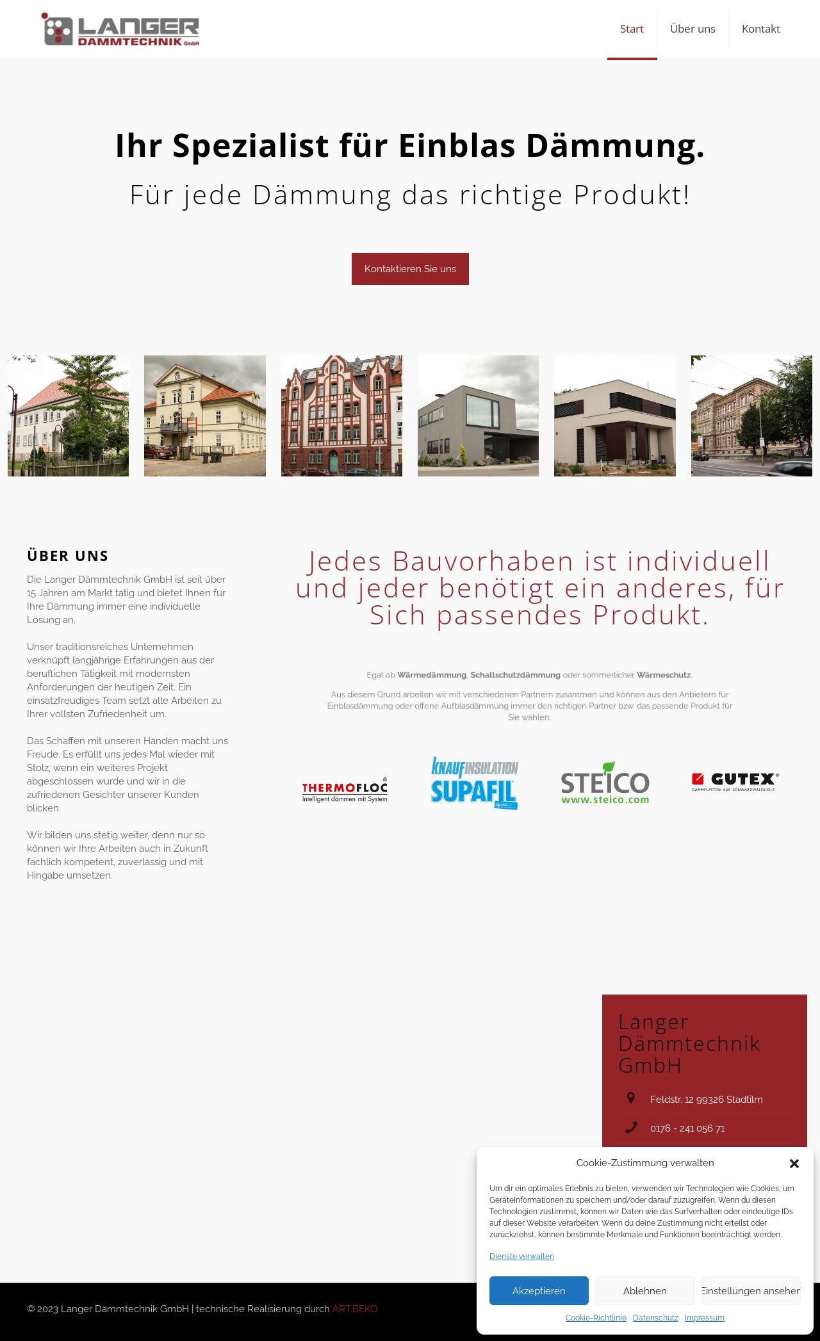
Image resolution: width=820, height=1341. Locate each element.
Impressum (705, 1317)
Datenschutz (655, 1317)
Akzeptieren (539, 1291)
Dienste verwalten (521, 1256)
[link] (68, 415)
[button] (794, 1163)
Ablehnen (645, 1291)
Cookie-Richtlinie (596, 1317)
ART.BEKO (354, 1309)
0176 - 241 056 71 (687, 1128)
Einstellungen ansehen (751, 1291)
